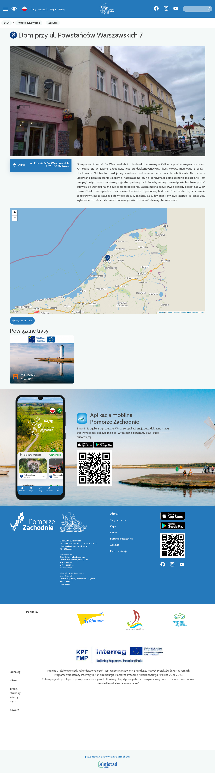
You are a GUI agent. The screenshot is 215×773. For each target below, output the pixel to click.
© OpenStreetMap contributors (191, 312)
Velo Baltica (28, 375)
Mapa (53, 9)
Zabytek (52, 22)
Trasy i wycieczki (39, 9)
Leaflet (161, 312)
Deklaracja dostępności (121, 538)
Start (6, 22)
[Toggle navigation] (5, 9)
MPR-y (61, 9)
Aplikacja (114, 545)
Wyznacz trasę (22, 320)
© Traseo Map (171, 312)
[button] (107, 258)
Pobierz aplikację (118, 551)
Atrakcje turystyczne (29, 22)
